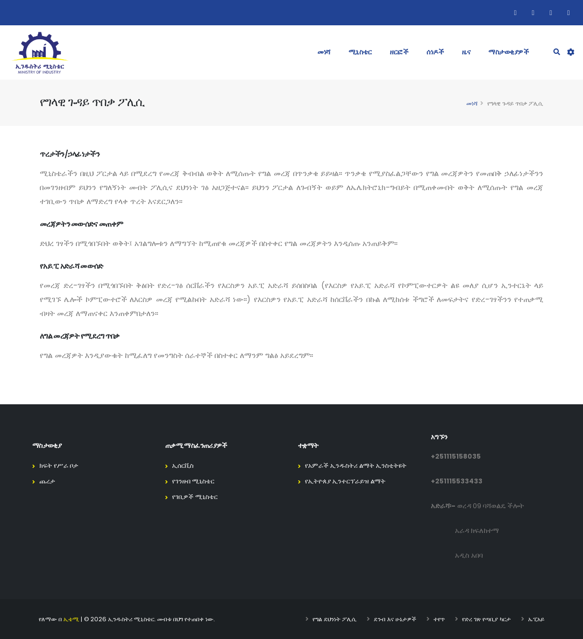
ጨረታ (47, 481)
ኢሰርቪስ (184, 465)
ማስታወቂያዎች (508, 52)
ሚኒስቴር (360, 52)
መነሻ (323, 52)
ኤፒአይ (536, 619)
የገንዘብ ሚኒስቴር (195, 481)
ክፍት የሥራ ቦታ (60, 465)
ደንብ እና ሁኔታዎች (395, 619)
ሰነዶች (435, 52)
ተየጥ (439, 619)
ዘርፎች (399, 52)
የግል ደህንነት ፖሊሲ (334, 619)
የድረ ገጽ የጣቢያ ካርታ (486, 619)
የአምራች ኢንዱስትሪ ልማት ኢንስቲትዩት (359, 465)
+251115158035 (456, 456)
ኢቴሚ (71, 619)
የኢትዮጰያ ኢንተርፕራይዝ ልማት (348, 481)
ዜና (466, 52)
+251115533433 (456, 481)
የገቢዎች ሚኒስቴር (197, 496)
